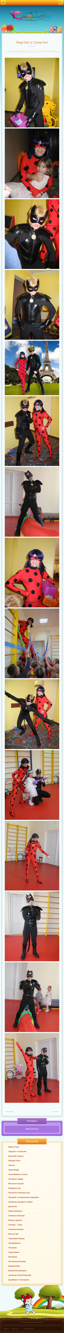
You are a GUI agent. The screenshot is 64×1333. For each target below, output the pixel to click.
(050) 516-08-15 (32, 1129)
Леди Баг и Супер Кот (17, 1151)
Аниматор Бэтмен (16, 1229)
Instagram (6, 1328)
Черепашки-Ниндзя (16, 1238)
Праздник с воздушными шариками (23, 1197)
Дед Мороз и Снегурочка (18, 1280)
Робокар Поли (14, 1161)
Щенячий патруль (16, 1156)
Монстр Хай (13, 1234)
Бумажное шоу (14, 1188)
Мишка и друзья (15, 1220)
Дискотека (12, 1206)
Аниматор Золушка (16, 1216)
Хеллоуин (12, 1248)
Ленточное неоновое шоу (19, 1193)
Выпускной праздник (17, 1271)
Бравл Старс (13, 1147)
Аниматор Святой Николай (19, 1275)
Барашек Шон (14, 1266)
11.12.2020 (31, 46)
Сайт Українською (29, 1328)
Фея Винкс (12, 1257)
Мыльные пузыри (16, 1183)
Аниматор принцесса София (20, 1202)
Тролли (54, 1111)
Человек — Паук (15, 1225)
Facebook (14, 1328)
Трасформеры (14, 1243)
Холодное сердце (15, 1179)
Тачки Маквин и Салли (17, 1174)
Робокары (10, 1111)
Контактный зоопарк (17, 1261)
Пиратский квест (15, 1211)
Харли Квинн (13, 1252)
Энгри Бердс (13, 1170)
